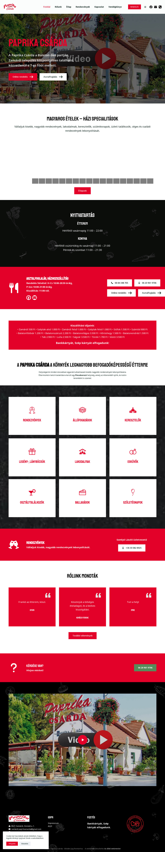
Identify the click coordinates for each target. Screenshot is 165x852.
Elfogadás (12, 844)
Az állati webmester (112, 848)
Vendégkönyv (115, 7)
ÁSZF (50, 826)
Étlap (68, 7)
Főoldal (46, 7)
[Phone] (160, 7)
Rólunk (58, 7)
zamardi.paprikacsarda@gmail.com (26, 829)
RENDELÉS (134, 7)
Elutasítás (24, 844)
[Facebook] (151, 7)
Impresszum (53, 823)
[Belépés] (145, 7)
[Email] (155, 7)
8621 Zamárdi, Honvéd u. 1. (22, 826)
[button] (82, 740)
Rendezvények (83, 7)
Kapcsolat (99, 7)
